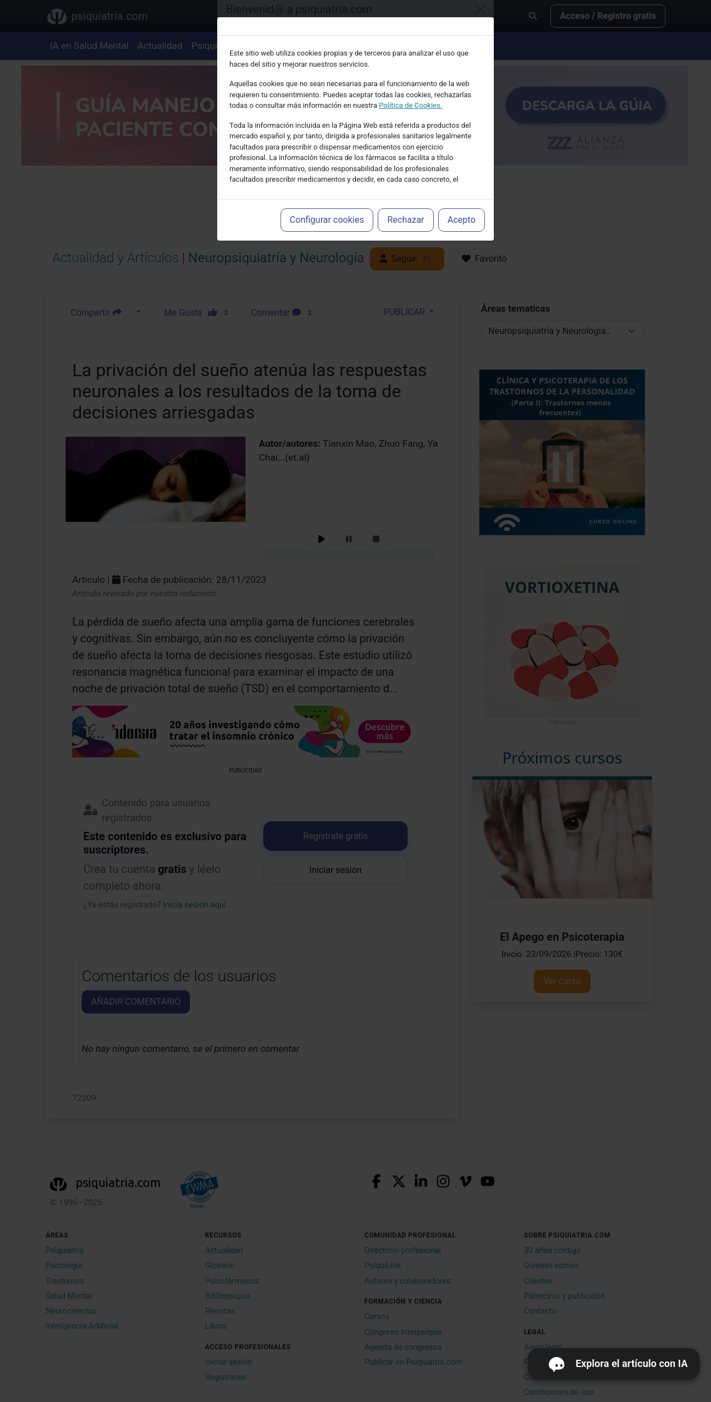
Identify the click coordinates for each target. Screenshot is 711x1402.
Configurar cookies (327, 219)
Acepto (461, 219)
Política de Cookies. (410, 105)
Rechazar (405, 219)
